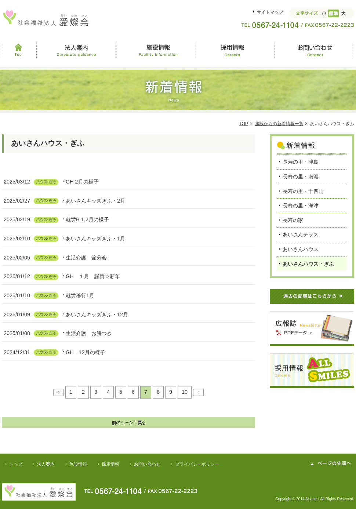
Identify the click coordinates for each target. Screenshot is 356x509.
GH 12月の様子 (85, 352)
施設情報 (155, 50)
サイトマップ (270, 12)
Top (19, 50)
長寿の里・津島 (301, 162)
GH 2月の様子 (82, 182)
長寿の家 (293, 220)
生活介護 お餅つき (89, 333)
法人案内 (76, 50)
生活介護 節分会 (86, 258)
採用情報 (235, 50)
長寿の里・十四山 (303, 191)
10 (185, 392)
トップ (15, 464)
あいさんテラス (301, 234)
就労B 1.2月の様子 (87, 219)
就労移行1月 (80, 295)
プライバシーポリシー (197, 464)
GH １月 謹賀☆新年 (93, 276)
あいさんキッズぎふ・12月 (97, 314)
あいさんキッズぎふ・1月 (95, 238)
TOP (243, 123)
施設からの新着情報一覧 (279, 123)
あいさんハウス (301, 249)
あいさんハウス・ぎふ (308, 264)
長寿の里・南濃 (301, 176)
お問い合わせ (314, 50)
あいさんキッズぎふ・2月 (95, 201)
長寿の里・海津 (301, 205)
